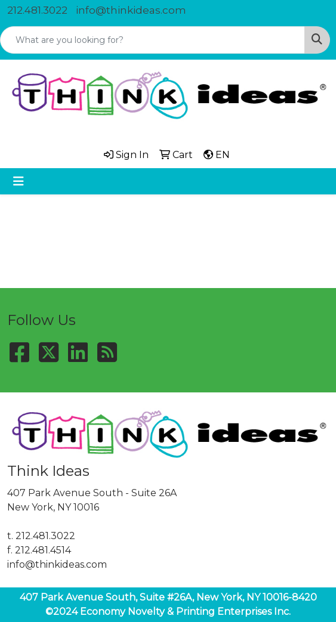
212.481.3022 (37, 10)
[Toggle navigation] (18, 181)
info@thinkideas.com (131, 10)
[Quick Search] (152, 40)
